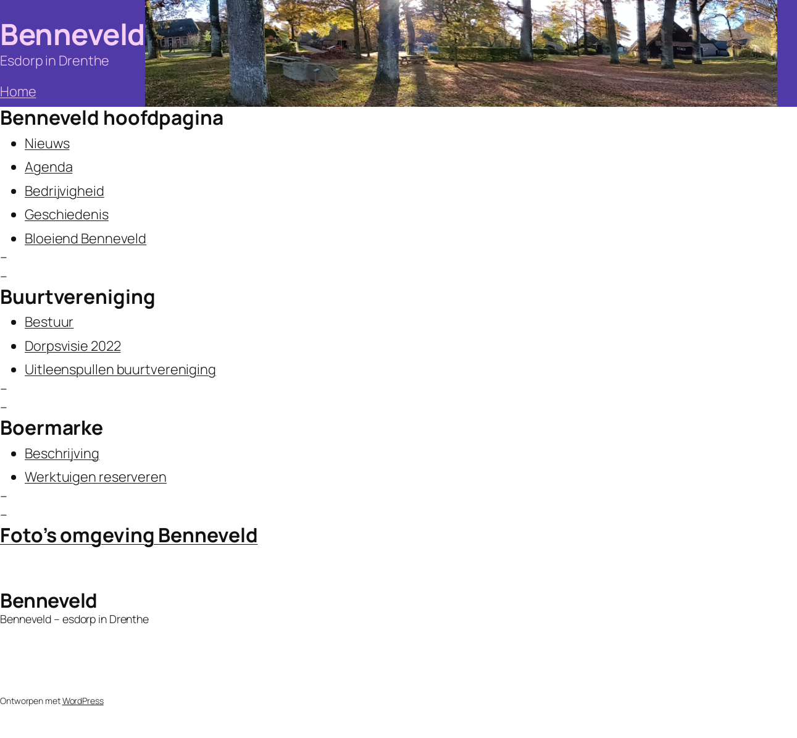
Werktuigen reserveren (96, 477)
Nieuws (47, 143)
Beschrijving (62, 453)
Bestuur (49, 321)
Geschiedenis (67, 214)
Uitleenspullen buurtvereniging (120, 369)
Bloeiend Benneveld (85, 238)
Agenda (48, 166)
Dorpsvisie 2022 (73, 346)
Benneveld (72, 34)
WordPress (83, 701)
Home (18, 91)
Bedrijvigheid (64, 191)
